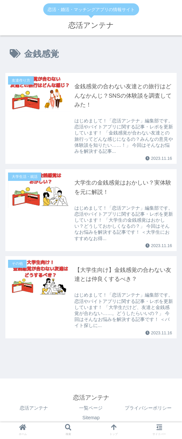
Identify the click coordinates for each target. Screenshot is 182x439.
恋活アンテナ (34, 408)
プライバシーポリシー (148, 408)
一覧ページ (91, 408)
